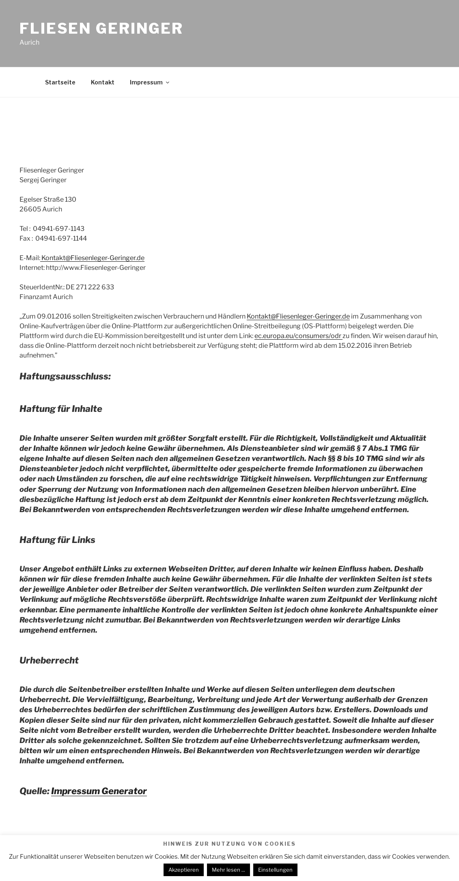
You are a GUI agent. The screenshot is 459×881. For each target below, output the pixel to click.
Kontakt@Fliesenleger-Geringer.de (92, 258)
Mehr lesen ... (228, 869)
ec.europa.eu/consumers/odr (298, 336)
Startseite (60, 82)
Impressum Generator (99, 791)
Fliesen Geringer (101, 28)
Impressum (150, 82)
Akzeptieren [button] (183, 869)
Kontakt (102, 82)
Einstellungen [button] (275, 869)
